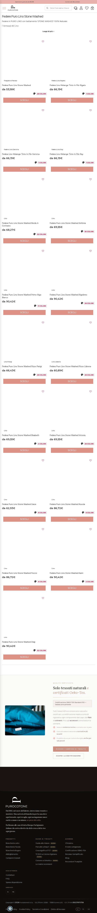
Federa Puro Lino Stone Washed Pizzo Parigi (22, 366)
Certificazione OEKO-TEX (75, 850)
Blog (67, 858)
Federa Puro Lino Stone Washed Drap (18, 642)
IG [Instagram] (8, 892)
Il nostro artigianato (73, 847)
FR (83, 909)
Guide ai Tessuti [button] (44, 839)
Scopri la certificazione (68, 756)
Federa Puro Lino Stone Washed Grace (19, 504)
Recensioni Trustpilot (73, 862)
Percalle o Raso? (46, 847)
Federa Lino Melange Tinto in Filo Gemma (21, 154)
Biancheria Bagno (13, 850)
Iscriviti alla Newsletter (72, 2)
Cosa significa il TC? (47, 850)
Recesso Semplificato (74, 854)
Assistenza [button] (11, 870)
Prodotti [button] (11, 839)
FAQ (7, 879)
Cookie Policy (24, 909)
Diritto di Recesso (58, 909)
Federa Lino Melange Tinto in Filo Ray (66, 154)
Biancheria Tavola (13, 847)
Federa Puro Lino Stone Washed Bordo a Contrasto (20, 224)
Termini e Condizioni (40, 909)
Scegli (24, 100)
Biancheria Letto (12, 843)
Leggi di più (48, 31)
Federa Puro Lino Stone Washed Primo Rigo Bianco (21, 296)
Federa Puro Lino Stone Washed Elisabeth (20, 435)
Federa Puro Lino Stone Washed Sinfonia (68, 223)
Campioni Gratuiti (13, 858)
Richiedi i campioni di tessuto (71, 749)
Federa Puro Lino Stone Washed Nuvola (67, 504)
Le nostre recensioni (44, 864)
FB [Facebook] (13, 892)
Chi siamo (69, 843)
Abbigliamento (12, 854)
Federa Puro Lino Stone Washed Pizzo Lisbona (70, 366)
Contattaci (10, 875)
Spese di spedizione (14, 882)
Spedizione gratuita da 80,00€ (24, 2)
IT (78, 909)
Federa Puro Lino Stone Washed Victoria (67, 435)
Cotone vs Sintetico (47, 860)
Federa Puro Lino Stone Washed (16, 85)
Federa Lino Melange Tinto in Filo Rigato (68, 85)
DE (89, 909)
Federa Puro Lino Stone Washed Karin (66, 573)
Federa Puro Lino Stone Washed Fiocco (19, 573)
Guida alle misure (46, 843)
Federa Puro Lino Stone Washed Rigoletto (68, 295)
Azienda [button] (69, 839)
